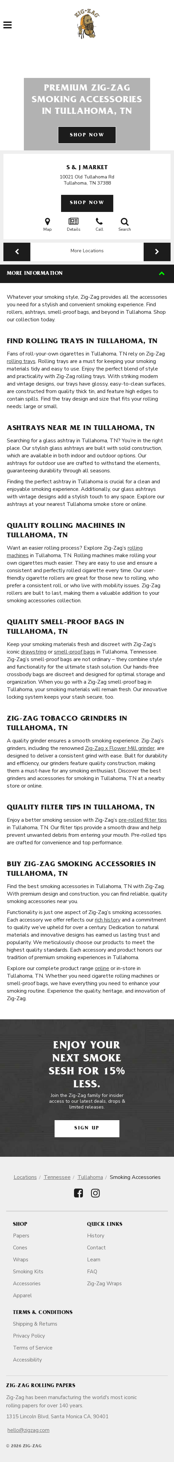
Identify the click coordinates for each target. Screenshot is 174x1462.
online (102, 968)
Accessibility (27, 1359)
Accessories (27, 1283)
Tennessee (57, 1177)
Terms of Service (33, 1347)
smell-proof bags (74, 652)
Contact (96, 1247)
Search (124, 224)
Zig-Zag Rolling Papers (40, 1386)
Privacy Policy (29, 1335)
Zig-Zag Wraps (104, 1283)
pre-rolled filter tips (143, 820)
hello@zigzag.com (28, 1430)
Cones (20, 1247)
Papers (21, 1235)
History (95, 1235)
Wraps (20, 1259)
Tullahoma (90, 1177)
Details (74, 224)
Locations (25, 1177)
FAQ (92, 1271)
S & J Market (87, 168)
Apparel (22, 1295)
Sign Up (87, 1128)
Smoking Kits (28, 1271)
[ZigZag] (87, 24)
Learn (93, 1259)
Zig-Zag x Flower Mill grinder (120, 748)
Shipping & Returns (35, 1323)
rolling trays (21, 361)
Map (47, 224)
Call (99, 224)
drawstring (33, 652)
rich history (107, 920)
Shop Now (87, 135)
